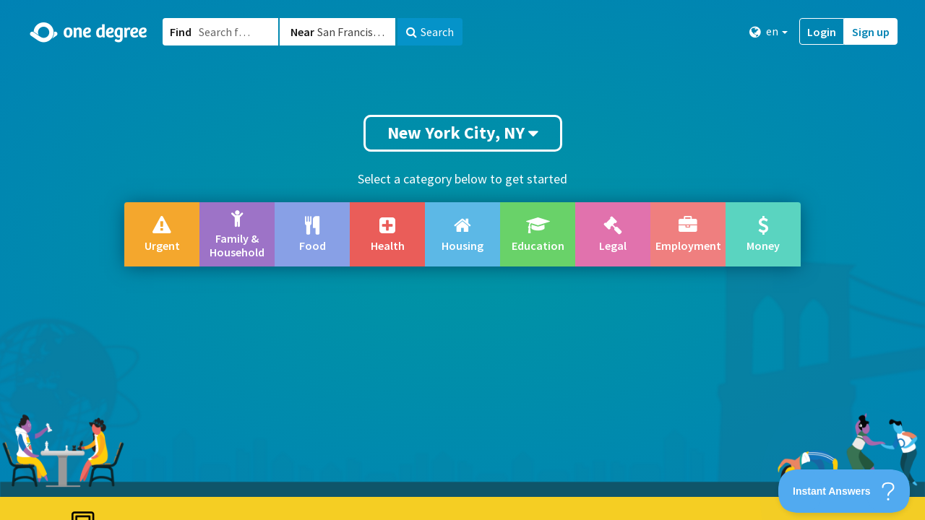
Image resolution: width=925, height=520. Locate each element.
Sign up (871, 32)
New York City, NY (462, 132)
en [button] (768, 31)
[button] (462, 260)
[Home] (89, 32)
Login (821, 32)
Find (181, 32)
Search (430, 32)
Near (302, 32)
